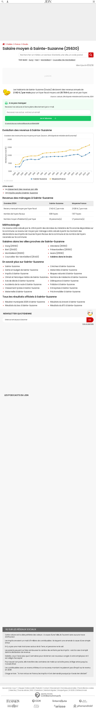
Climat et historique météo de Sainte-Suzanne (26, 277)
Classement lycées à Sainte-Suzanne (22, 288)
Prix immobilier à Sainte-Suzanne (65, 292)
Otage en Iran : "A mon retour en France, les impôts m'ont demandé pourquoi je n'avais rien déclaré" (46, 673)
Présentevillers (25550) (61, 249)
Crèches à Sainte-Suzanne (62, 266)
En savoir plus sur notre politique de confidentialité (22, 123)
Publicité (39, 688)
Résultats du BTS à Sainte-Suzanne (66, 305)
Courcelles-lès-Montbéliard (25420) (22, 257)
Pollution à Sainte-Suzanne (62, 284)
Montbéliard (46, 60)
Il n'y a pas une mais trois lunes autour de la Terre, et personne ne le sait (34, 646)
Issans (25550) (57, 253)
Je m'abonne (46, 118)
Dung (31, 60)
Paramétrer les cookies (86, 688)
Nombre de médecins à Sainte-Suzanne (68, 277)
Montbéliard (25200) (14, 253)
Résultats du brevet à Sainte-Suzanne (67, 302)
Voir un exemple (88, 324)
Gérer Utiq (12, 690)
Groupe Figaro (63, 690)
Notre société (30, 688)
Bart (37, 60)
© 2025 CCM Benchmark (78, 690)
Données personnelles (68, 688)
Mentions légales (50, 690)
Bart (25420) (11, 249)
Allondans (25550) (58, 246)
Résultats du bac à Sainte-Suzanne (21, 305)
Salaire (9, 44)
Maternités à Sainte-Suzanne (63, 270)
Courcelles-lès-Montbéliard (64, 60)
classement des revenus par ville (23, 189)
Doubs (25, 44)
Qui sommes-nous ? (9, 688)
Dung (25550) (11, 246)
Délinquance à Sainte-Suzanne (64, 281)
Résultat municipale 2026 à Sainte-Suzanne (25, 302)
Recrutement (55, 688)
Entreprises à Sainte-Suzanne (64, 288)
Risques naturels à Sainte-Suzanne (66, 273)
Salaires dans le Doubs (61, 257)
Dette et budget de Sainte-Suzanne (21, 270)
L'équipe (21, 688)
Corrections (38, 690)
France (17, 44)
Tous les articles (23, 690)
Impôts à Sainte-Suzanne (16, 273)
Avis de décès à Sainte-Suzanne (19, 281)
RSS (31, 690)
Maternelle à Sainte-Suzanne (18, 292)
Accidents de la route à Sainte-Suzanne (23, 284)
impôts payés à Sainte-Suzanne (23, 193)
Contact (46, 688)
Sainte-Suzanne (12, 266)
